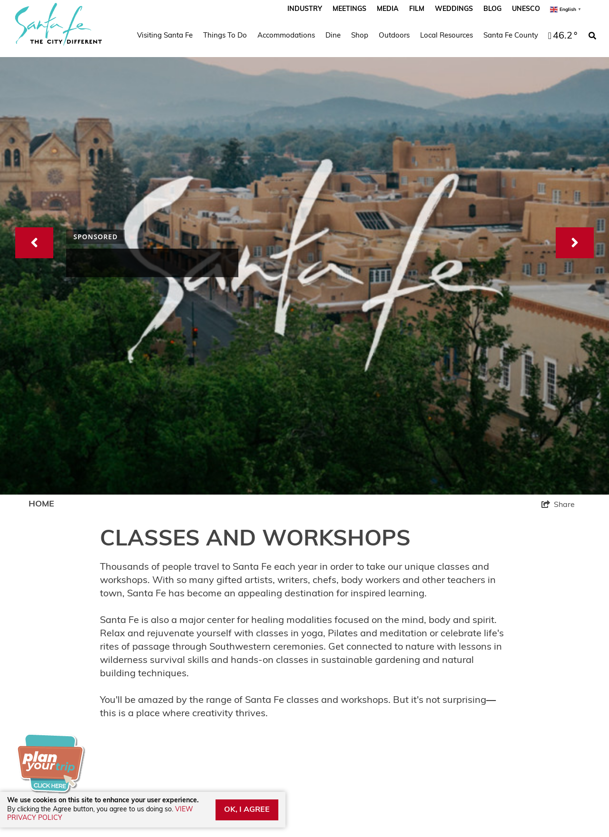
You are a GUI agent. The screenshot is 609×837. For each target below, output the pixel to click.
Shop (359, 35)
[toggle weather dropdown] (561, 36)
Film (416, 9)
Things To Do (225, 35)
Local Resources (446, 35)
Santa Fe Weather (65, 633)
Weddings (454, 9)
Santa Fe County (510, 35)
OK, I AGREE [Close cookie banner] (247, 810)
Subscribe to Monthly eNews (446, 711)
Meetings (349, 9)
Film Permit (51, 685)
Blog (492, 9)
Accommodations (286, 35)
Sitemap (183, 650)
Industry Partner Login (74, 650)
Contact (182, 633)
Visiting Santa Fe (165, 35)
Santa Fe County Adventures (224, 685)
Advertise (48, 667)
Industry (304, 9)
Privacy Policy (195, 667)
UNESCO (526, 9)
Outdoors (394, 35)
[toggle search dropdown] (592, 36)
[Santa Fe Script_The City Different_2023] (58, 24)
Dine (333, 35)
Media (388, 9)
